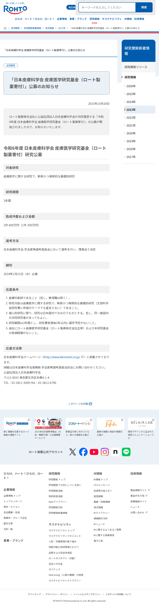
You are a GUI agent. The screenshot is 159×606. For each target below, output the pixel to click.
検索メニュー (152, 7)
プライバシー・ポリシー (57, 594)
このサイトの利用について (118, 594)
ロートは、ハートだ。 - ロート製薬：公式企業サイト (15, 8)
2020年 (131, 133)
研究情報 (49, 27)
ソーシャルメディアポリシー (87, 594)
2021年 (131, 125)
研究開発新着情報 (32, 27)
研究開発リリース (136, 67)
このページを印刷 (78, 403)
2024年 (131, 102)
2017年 (131, 157)
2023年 (61, 27)
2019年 (131, 141)
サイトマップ (34, 594)
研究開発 (15, 27)
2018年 (131, 149)
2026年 (131, 86)
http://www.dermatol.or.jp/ (62, 357)
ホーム (5, 28)
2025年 (131, 94)
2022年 (131, 117)
